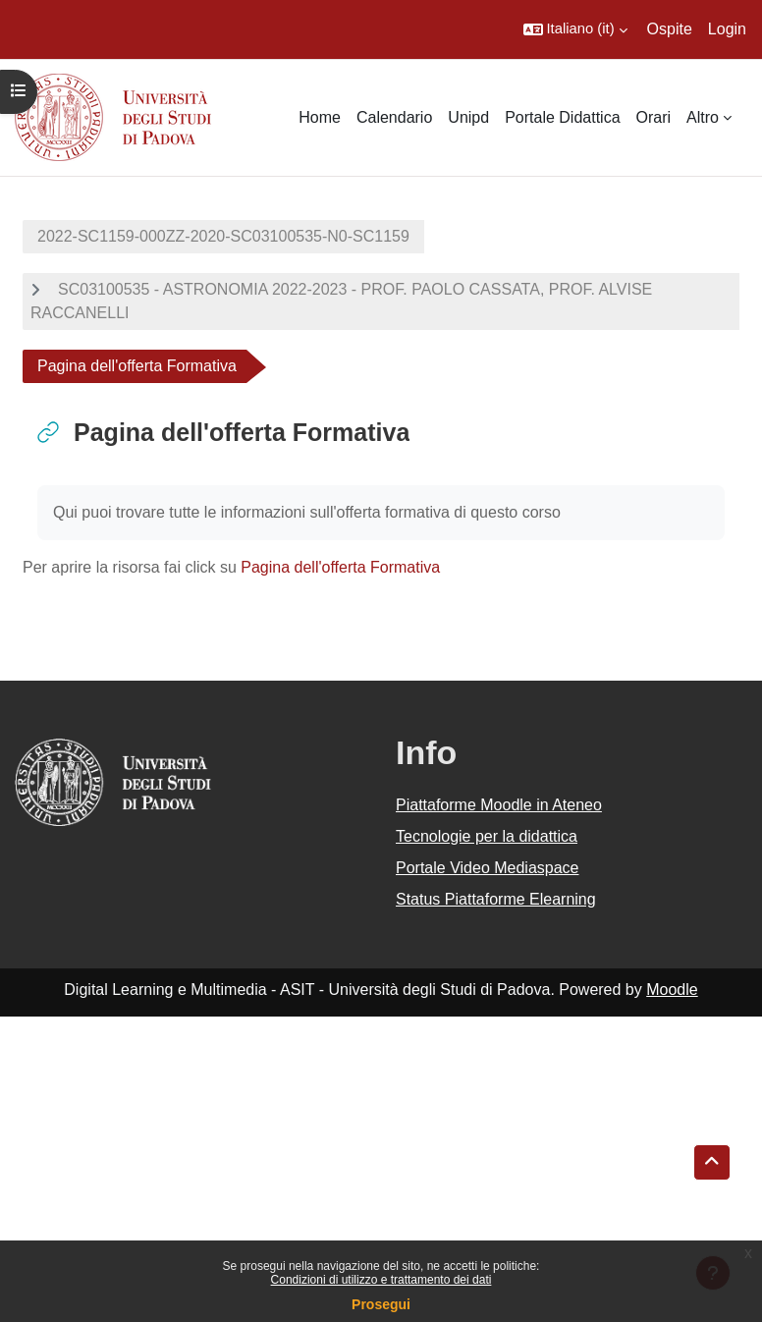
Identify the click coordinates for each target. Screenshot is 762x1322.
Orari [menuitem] (654, 117)
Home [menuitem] (320, 117)
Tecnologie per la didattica (486, 836)
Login (727, 29)
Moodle (671, 989)
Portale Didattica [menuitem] (562, 117)
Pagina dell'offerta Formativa (340, 567)
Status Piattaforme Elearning (496, 899)
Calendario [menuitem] (394, 117)
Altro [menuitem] (702, 117)
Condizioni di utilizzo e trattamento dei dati (381, 1280)
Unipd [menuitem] (468, 117)
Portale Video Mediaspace (487, 867)
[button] (575, 29)
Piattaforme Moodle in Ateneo (499, 805)
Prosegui (381, 1304)
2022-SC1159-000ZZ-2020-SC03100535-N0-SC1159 (223, 236)
